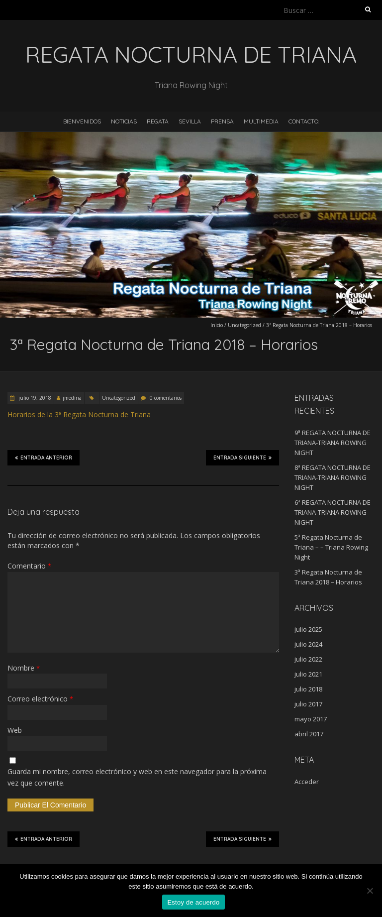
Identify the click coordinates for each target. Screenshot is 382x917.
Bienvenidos (82, 121)
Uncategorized (244, 325)
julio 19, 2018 (34, 397)
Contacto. (303, 121)
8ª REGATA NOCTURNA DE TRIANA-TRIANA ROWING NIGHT (332, 477)
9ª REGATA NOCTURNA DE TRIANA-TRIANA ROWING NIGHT (332, 442)
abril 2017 (308, 733)
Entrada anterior (43, 457)
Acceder (306, 781)
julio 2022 (308, 659)
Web (14, 730)
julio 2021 (308, 674)
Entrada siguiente (242, 457)
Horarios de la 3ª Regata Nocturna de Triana (79, 414)
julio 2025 (308, 629)
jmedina (72, 397)
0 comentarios (166, 397)
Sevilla (190, 121)
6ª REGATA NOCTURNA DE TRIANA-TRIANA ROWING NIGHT (332, 512)
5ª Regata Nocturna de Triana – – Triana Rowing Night (331, 547)
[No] (370, 891)
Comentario (29, 566)
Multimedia (261, 121)
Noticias (124, 121)
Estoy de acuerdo (193, 902)
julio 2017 (308, 703)
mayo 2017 (310, 718)
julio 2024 (308, 644)
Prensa (222, 121)
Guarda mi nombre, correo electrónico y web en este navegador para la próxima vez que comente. (137, 777)
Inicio (216, 325)
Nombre (23, 668)
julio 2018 (308, 689)
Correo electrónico (40, 698)
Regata (158, 121)
